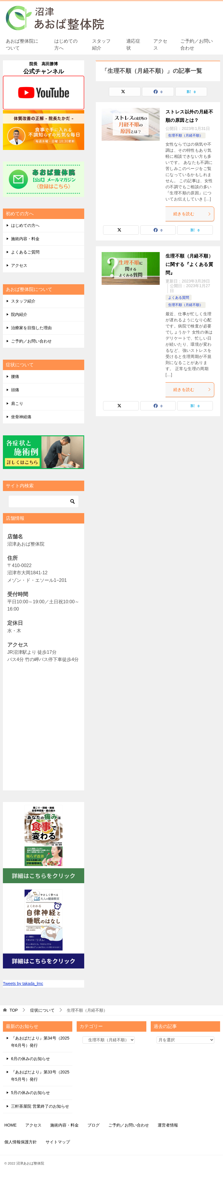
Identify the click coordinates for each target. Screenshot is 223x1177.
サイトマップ (58, 1142)
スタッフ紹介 (101, 44)
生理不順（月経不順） (185, 135)
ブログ (93, 1125)
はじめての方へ (66, 44)
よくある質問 (178, 298)
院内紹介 (19, 314)
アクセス (160, 44)
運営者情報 (168, 1125)
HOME (10, 1125)
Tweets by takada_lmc (23, 983)
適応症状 (133, 44)
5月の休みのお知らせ (30, 1092)
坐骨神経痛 (21, 416)
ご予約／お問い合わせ (196, 44)
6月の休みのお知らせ (30, 1058)
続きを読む (192, 213)
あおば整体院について (22, 44)
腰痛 (15, 376)
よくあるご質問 (25, 252)
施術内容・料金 (25, 238)
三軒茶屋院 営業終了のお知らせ (40, 1106)
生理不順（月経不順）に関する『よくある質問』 (189, 264)
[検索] (43, 501)
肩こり (17, 403)
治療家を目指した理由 (31, 327)
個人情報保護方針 (20, 1142)
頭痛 (15, 389)
